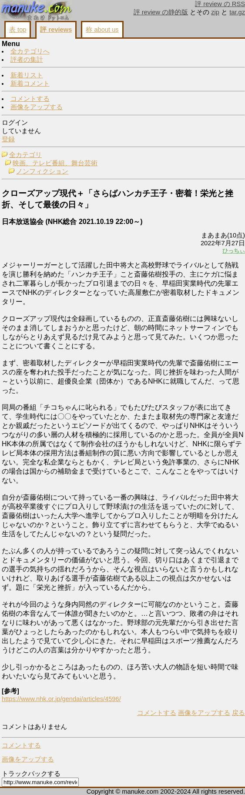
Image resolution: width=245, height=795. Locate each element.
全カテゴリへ (30, 51)
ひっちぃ (233, 250)
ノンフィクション (42, 171)
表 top (17, 29)
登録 (8, 139)
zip (215, 12)
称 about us (102, 29)
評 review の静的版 (161, 12)
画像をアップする (36, 107)
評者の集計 (26, 59)
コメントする (30, 98)
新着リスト (26, 75)
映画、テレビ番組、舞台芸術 (55, 163)
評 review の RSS (220, 3)
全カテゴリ (25, 154)
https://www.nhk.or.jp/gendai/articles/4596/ (61, 698)
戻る (238, 712)
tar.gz (237, 12)
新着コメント (30, 83)
